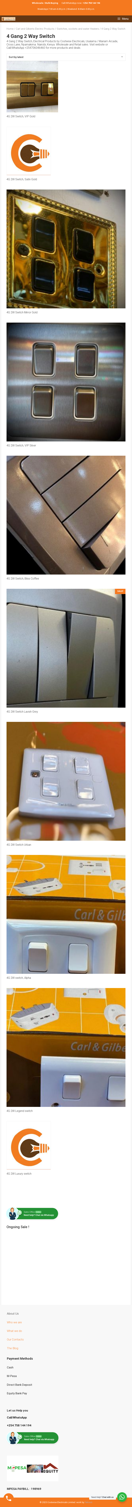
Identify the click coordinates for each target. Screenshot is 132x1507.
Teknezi (88, 1502)
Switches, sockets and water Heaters (78, 28)
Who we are (15, 1322)
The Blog (12, 1348)
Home (10, 28)
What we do (15, 1331)
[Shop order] (66, 57)
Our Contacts (15, 1339)
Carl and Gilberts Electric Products (35, 28)
